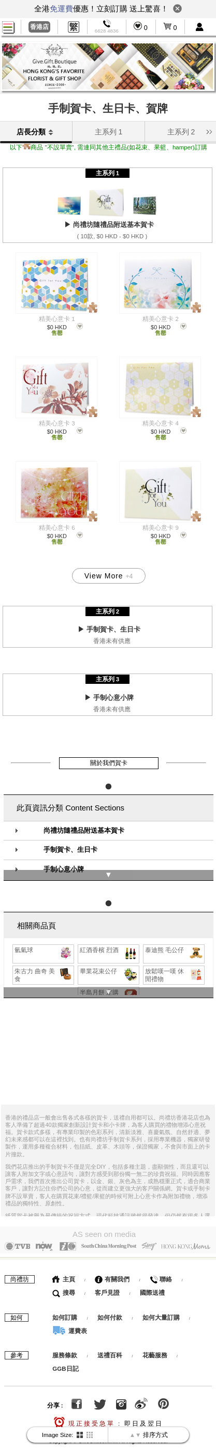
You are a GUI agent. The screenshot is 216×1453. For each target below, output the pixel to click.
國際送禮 (152, 1276)
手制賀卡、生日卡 (70, 838)
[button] (209, 131)
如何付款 (110, 1300)
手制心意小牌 (64, 858)
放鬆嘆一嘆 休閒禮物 (174, 961)
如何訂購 (64, 1300)
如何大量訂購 (161, 1300)
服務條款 (64, 1339)
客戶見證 (107, 1276)
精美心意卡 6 (57, 528)
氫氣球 (44, 936)
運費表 (69, 1314)
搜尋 (63, 1276)
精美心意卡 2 (160, 319)
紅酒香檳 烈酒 (109, 936)
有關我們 (112, 1262)
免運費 (61, 8)
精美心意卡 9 (160, 528)
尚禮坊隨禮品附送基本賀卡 (84, 819)
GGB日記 (65, 1352)
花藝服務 (154, 1339)
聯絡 (161, 1262)
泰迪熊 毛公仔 (174, 936)
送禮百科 (109, 1339)
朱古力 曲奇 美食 (44, 961)
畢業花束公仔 (109, 957)
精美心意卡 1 (57, 319)
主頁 (63, 1262)
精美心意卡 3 (57, 423)
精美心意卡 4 (160, 423)
